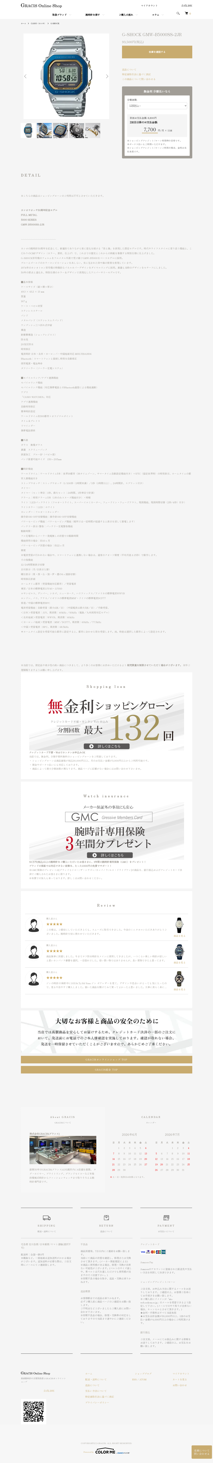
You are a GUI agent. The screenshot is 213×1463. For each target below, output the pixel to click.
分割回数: (132, 99)
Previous (26, 76)
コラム (155, 14)
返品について (129, 69)
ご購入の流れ (126, 14)
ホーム (24, 23)
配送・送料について (110, 1378)
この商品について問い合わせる (139, 79)
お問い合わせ (182, 1384)
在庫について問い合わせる (201, 1449)
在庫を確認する (157, 52)
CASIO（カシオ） (40, 23)
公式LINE (186, 5)
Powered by (106, 1446)
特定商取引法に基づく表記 (136, 74)
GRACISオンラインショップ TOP (106, 1058)
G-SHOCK (59, 23)
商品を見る (179, 927)
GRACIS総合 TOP (106, 1068)
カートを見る (182, 1378)
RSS (145, 1378)
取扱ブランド (59, 14)
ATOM (154, 1378)
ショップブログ (151, 1372)
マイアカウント (149, 5)
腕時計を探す (93, 14)
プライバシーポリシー (111, 1401)
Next (106, 76)
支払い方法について (110, 1390)
